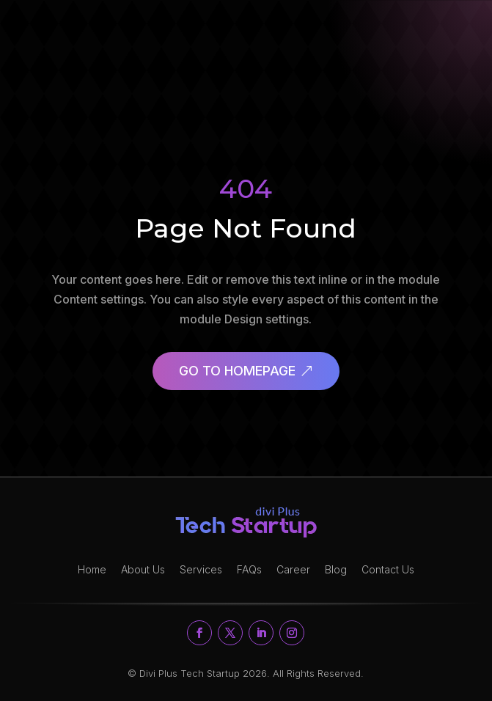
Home (92, 569)
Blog (336, 569)
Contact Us (387, 569)
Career (293, 569)
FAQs (249, 569)
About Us (143, 569)
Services (201, 569)
